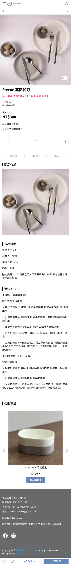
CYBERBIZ (20, 553)
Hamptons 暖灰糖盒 (35, 467)
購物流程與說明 (19, 523)
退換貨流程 (34, 523)
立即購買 (56, 561)
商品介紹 (13, 155)
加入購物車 (29, 561)
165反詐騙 (56, 523)
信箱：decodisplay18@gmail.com (19, 511)
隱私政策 (45, 523)
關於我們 (6, 523)
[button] (67, 450)
